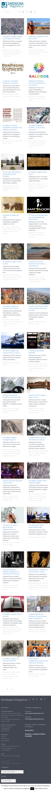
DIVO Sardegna (33, 143)
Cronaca (11, 409)
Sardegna (16, 94)
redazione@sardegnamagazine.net (34, 713)
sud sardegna (12, 587)
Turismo (18, 96)
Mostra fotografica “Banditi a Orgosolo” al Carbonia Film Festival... (11, 572)
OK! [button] (32, 789)
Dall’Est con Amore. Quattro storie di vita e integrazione (37, 264)
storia (4, 56)
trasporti (31, 324)
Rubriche (14, 674)
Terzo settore (6, 96)
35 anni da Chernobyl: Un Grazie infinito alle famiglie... (12, 174)
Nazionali (42, 50)
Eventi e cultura (34, 50)
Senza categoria (14, 54)
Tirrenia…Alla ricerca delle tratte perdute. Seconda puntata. (38, 308)
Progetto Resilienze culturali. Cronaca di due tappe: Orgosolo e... (38, 616)
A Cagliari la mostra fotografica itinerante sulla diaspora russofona (12, 127)
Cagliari (17, 50)
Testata (9, 56)
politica (37, 674)
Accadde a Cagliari (10, 50)
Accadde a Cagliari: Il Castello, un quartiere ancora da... (37, 127)
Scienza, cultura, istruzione (10, 52)
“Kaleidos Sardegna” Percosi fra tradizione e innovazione (37, 83)
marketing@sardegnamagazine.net (34, 719)
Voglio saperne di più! (41, 789)
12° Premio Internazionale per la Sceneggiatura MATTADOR (38, 217)
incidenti (17, 409)
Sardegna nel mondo (8, 188)
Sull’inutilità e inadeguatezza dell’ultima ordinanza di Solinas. (38, 661)
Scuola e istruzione (34, 145)
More (21, 58)
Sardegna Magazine (14, 699)
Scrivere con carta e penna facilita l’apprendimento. (10, 527)
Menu (45, 2)
